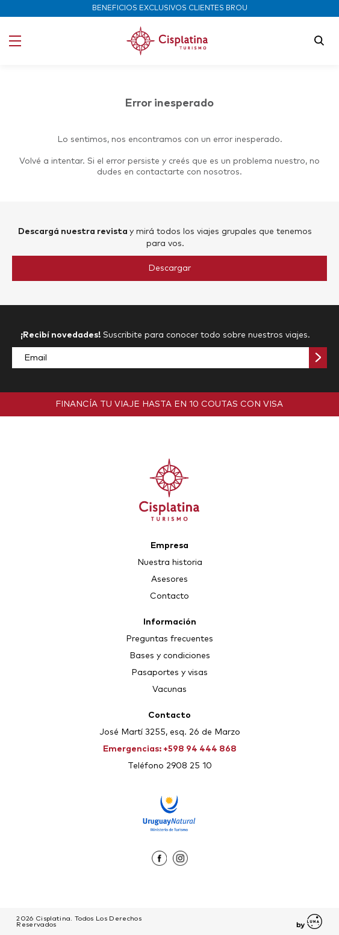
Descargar (169, 268)
